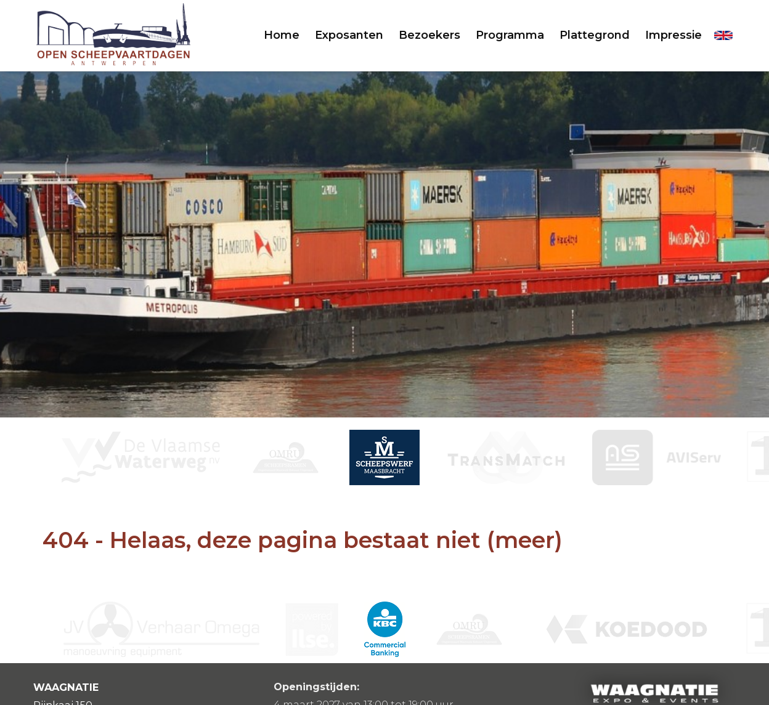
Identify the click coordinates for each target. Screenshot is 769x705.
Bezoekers (429, 35)
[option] (384, 457)
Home (281, 35)
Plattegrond (594, 35)
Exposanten (349, 35)
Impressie (673, 35)
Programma (510, 35)
